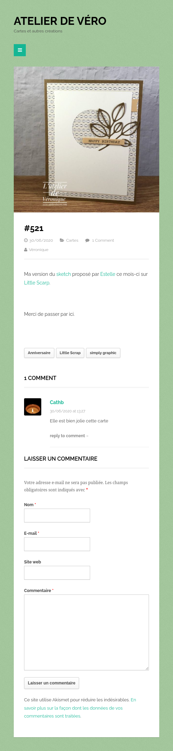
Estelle (107, 274)
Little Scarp (37, 283)
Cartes (72, 240)
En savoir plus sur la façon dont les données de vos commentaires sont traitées (80, 708)
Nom (30, 504)
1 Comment (103, 240)
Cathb (57, 402)
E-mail (31, 533)
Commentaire (39, 590)
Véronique (38, 249)
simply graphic (103, 353)
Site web (32, 562)
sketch (63, 274)
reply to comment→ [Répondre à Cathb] (69, 435)
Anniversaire (39, 353)
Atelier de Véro (60, 20)
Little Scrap (70, 353)
